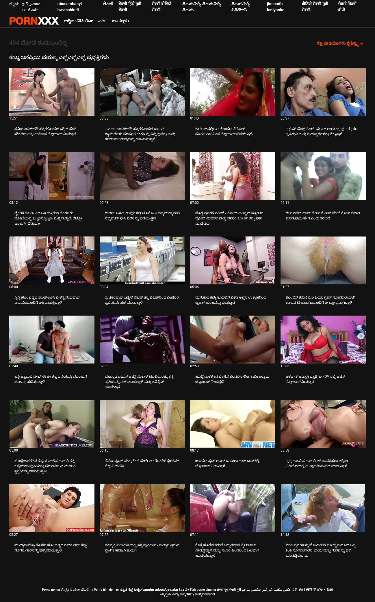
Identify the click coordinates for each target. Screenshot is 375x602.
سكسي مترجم (251, 590)
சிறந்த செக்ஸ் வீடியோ (77, 590)
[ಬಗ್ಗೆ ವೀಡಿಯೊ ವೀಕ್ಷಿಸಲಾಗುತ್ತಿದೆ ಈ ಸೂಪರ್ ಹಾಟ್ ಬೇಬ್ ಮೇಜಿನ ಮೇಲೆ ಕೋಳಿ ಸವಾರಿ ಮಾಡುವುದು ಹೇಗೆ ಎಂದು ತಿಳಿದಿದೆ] (323, 176)
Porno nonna (51, 590)
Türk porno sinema (203, 590)
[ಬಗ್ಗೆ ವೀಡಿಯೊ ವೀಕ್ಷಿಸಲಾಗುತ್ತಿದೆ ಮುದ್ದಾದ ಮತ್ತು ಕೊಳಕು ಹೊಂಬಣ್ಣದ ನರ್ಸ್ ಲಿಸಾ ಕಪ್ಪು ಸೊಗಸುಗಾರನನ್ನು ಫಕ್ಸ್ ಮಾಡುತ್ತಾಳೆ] (51, 508)
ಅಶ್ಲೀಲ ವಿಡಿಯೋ (78, 20)
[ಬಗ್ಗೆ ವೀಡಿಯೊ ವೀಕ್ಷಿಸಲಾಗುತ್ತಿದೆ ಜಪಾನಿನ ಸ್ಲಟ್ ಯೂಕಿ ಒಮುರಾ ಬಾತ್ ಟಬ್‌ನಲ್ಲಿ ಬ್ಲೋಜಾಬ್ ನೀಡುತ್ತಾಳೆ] (232, 424)
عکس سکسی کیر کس (276, 590)
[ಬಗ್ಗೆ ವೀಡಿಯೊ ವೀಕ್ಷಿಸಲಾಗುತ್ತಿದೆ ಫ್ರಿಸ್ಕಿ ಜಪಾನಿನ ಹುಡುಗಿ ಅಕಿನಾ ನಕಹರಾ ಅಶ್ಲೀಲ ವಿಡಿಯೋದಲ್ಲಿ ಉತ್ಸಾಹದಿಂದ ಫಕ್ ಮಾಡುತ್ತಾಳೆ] (323, 424)
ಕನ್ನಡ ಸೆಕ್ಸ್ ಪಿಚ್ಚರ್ (131, 590)
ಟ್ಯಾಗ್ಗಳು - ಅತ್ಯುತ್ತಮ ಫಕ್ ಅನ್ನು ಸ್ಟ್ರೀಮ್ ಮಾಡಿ (34, 21)
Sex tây (184, 590)
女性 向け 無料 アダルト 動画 (312, 590)
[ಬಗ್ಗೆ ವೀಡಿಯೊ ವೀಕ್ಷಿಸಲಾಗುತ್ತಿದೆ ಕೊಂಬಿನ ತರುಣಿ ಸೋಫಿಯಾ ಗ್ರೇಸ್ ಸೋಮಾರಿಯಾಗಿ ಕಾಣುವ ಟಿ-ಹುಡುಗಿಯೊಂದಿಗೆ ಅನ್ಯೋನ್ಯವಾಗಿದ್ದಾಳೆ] (323, 260)
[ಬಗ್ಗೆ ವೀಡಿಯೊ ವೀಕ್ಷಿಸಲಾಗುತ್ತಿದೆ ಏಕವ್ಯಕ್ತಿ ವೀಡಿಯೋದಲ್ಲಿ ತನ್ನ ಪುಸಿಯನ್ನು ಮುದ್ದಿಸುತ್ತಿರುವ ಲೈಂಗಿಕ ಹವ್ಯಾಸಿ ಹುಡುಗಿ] (142, 508)
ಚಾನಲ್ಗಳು (120, 20)
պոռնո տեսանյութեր (160, 590)
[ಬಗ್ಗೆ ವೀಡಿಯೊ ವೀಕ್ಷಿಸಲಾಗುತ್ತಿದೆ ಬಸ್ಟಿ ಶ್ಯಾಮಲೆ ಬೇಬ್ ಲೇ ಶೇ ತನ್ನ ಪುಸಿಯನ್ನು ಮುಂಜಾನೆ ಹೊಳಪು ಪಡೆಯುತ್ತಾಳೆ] (51, 340)
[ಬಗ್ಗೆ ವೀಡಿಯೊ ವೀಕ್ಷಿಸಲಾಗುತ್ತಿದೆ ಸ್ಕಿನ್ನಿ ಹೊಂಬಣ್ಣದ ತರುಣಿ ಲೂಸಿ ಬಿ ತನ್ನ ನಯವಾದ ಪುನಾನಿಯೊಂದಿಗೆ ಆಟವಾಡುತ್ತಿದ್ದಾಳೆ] (51, 260)
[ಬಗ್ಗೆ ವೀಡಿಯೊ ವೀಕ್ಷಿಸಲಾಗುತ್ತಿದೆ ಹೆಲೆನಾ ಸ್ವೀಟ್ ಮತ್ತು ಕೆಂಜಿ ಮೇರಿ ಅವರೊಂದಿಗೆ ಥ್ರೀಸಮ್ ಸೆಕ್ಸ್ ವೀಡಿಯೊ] (142, 424)
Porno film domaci (107, 590)
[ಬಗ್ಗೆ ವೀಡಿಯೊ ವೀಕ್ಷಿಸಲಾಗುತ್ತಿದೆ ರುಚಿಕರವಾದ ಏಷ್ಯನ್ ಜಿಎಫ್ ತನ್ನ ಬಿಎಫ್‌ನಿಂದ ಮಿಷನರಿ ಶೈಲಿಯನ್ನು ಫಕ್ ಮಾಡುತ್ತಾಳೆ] (142, 260)
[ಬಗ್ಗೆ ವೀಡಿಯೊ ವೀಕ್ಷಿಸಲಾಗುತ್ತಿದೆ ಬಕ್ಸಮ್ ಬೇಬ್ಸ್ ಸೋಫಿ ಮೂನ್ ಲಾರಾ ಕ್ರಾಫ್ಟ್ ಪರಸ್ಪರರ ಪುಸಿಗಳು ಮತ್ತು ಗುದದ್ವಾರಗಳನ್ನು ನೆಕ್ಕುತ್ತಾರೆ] (323, 92)
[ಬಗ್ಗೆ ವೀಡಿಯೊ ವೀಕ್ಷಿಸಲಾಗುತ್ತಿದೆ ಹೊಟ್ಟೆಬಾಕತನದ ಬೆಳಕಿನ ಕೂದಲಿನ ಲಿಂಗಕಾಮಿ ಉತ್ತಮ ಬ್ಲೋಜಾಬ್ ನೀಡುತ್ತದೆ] (232, 340)
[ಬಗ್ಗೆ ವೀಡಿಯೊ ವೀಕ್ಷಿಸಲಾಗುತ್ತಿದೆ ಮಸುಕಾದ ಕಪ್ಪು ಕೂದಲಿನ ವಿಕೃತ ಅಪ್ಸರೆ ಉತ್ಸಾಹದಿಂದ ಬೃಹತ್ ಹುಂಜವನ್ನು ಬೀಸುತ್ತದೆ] (232, 260)
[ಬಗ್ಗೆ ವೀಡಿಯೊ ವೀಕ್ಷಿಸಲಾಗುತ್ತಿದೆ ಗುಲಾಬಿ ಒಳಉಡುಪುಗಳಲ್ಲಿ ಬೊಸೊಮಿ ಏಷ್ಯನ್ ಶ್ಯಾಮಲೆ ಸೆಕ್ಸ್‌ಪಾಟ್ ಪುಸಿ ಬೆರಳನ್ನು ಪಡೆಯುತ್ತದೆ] (142, 176)
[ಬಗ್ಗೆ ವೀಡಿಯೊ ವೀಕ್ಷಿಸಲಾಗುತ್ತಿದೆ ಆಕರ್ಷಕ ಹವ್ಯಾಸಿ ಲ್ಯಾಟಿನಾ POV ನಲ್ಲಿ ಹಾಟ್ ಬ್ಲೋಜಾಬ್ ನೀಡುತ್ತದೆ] (323, 340)
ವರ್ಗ (102, 20)
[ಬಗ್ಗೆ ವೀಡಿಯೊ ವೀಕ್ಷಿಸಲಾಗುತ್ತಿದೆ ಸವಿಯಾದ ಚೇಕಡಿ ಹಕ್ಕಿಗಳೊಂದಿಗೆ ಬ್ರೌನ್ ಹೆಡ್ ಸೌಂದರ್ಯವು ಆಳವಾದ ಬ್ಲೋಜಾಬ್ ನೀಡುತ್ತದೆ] (51, 92)
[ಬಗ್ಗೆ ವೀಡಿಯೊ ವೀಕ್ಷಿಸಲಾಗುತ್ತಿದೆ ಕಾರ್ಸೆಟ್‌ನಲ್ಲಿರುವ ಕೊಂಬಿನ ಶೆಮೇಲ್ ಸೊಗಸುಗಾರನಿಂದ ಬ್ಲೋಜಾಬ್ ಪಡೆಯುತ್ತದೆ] (232, 92)
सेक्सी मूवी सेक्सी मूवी (229, 590)
